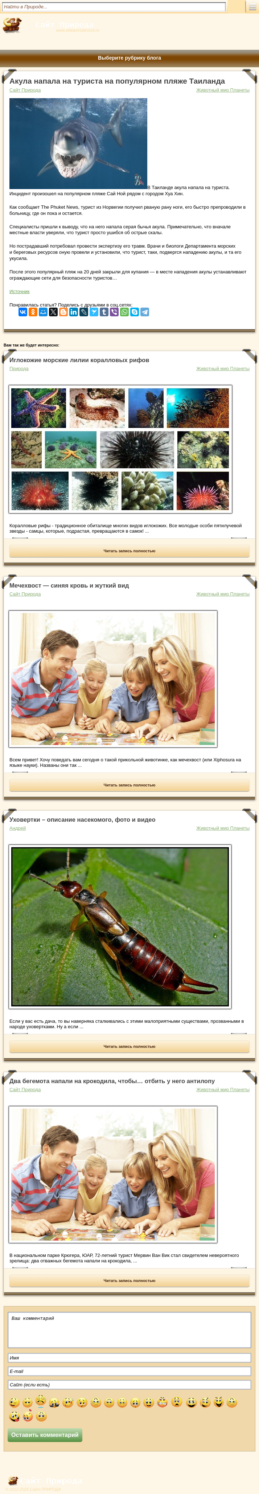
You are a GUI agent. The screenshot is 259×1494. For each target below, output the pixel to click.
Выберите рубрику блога (129, 58)
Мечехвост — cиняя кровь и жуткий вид (69, 585)
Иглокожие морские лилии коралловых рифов (79, 360)
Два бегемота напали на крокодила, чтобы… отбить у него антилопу (112, 1081)
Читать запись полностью (130, 551)
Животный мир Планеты (223, 90)
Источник (19, 291)
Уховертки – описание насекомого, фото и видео (82, 819)
